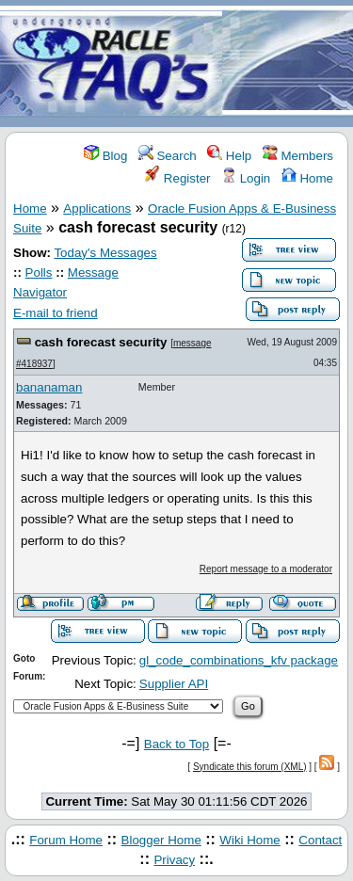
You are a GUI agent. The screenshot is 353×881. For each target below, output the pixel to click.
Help (229, 156)
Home (307, 178)
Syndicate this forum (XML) (250, 766)
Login (245, 178)
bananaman (49, 387)
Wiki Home (249, 840)
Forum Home (66, 840)
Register (177, 178)
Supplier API (173, 684)
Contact (320, 840)
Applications (97, 208)
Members (298, 156)
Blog (105, 156)
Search (167, 156)
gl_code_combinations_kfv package (238, 660)
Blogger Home (161, 840)
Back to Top (176, 744)
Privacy (174, 860)
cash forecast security (101, 342)
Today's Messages (105, 253)
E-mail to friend (55, 313)
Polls (39, 272)
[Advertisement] (287, 64)
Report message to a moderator (266, 569)
